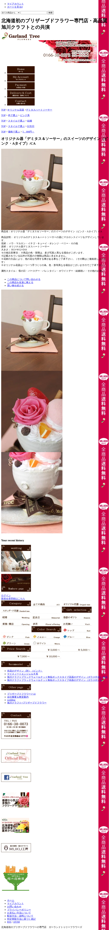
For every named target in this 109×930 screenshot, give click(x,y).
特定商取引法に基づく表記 (21, 919)
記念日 (30, 126)
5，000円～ (28, 131)
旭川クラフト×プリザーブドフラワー (27, 702)
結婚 (29, 121)
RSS (9, 922)
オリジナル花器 (15, 110)
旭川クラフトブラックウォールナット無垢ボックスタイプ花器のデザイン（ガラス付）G (54, 680)
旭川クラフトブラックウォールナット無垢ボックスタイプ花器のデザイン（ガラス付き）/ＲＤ (57, 677)
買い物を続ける (15, 285)
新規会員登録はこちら (13, 598)
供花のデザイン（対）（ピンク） (25, 671)
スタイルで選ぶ (16, 121)
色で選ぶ (13, 115)
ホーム (10, 900)
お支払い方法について (19, 913)
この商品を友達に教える (20, 282)
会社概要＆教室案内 (18, 697)
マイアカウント (15, 903)
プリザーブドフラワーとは (21, 694)
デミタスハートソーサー (39, 110)
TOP (3, 110)
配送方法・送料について (20, 916)
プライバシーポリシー (19, 909)
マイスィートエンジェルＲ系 (22, 674)
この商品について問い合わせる (23, 279)
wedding (11, 700)
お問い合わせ (14, 906)
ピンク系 (25, 115)
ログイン (6, 595)
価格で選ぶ (14, 131)
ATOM (16, 922)
